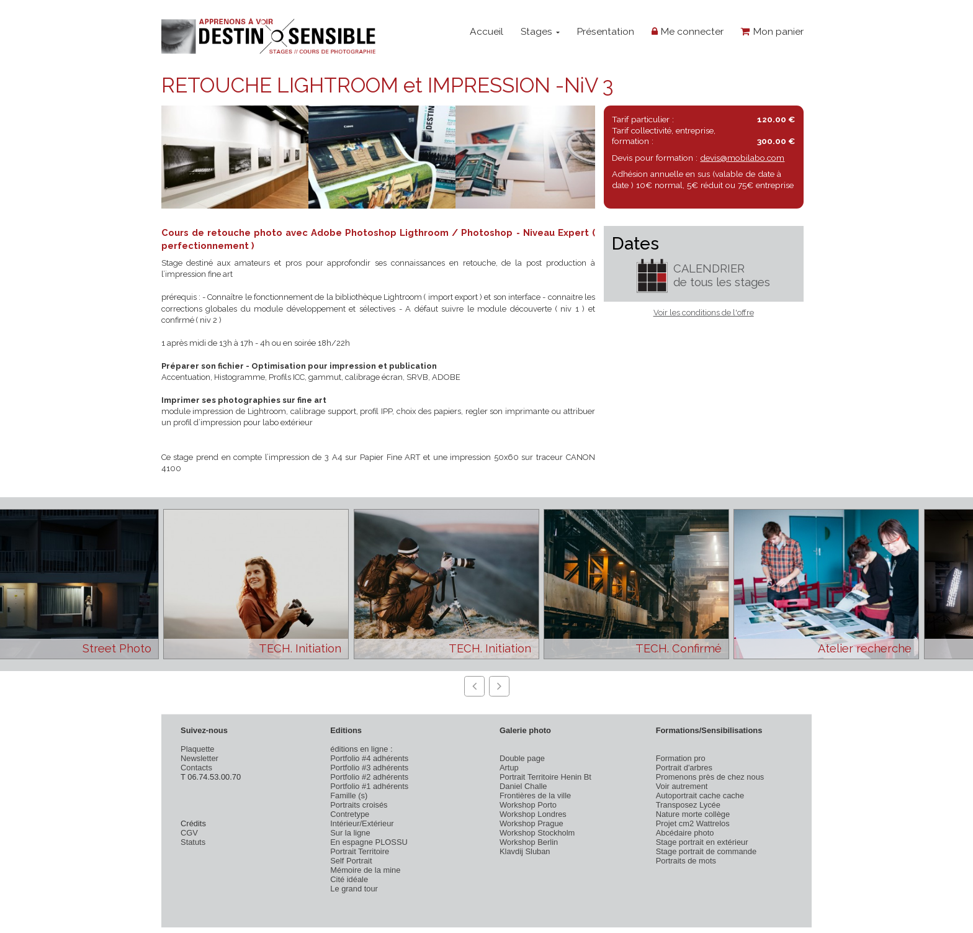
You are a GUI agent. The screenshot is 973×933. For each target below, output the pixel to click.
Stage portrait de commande (706, 851)
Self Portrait (351, 860)
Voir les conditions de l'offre (703, 312)
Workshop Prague (531, 823)
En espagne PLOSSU (369, 842)
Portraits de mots (686, 860)
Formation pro (681, 758)
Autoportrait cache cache (700, 795)
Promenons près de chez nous (710, 777)
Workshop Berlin (529, 842)
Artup (509, 767)
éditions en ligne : (361, 749)
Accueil (486, 31)
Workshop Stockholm (537, 832)
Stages (540, 31)
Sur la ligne (350, 832)
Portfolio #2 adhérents (369, 777)
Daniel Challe (523, 786)
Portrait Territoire (359, 851)
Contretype (349, 814)
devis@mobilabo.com (742, 158)
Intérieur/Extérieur (361, 823)
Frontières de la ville (535, 795)
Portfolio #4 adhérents (369, 758)
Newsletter (199, 758)
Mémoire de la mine (365, 870)
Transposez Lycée (688, 804)
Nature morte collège (693, 814)
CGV (189, 832)
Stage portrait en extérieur (702, 842)
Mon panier (772, 31)
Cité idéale (349, 879)
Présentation (605, 31)
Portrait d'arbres (684, 767)
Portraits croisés (358, 804)
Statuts (193, 842)
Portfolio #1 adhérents (369, 786)
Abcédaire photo (685, 832)
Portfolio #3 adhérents (369, 767)
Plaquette (197, 749)
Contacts (196, 767)
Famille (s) (348, 795)
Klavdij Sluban (525, 851)
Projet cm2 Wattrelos (693, 823)
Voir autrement (682, 786)
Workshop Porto (528, 804)
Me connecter (688, 31)
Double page (522, 758)
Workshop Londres (533, 814)
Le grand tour (354, 888)
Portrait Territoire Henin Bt (545, 777)
